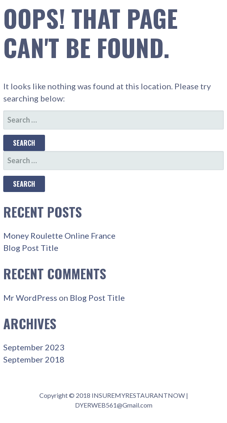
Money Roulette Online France (59, 235)
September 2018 (33, 359)
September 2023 (33, 347)
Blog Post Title (30, 248)
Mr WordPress (30, 297)
